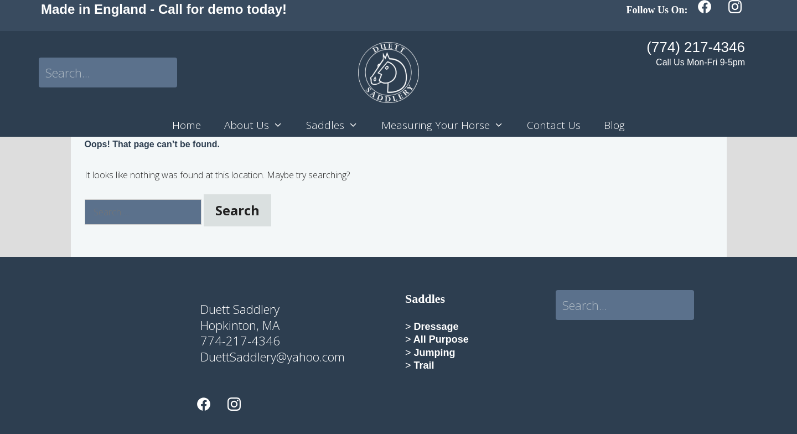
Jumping (433, 352)
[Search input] (108, 72)
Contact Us (554, 125)
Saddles (338, 125)
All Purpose (440, 339)
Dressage (435, 326)
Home (186, 125)
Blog (614, 125)
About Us (259, 125)
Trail (424, 365)
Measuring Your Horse (448, 125)
